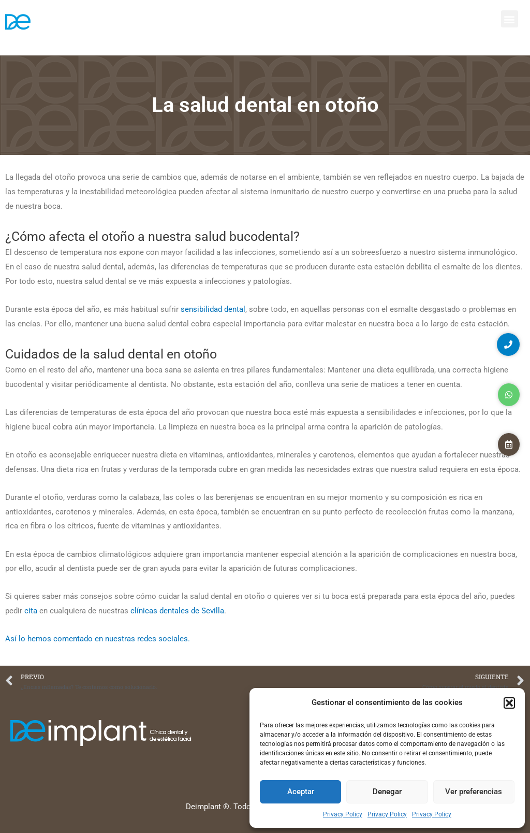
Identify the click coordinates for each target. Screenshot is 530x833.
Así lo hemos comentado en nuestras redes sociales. (97, 638)
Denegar (387, 791)
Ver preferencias (473, 791)
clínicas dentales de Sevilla (177, 610)
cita (30, 610)
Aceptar (300, 791)
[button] (509, 703)
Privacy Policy (342, 814)
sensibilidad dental (213, 309)
